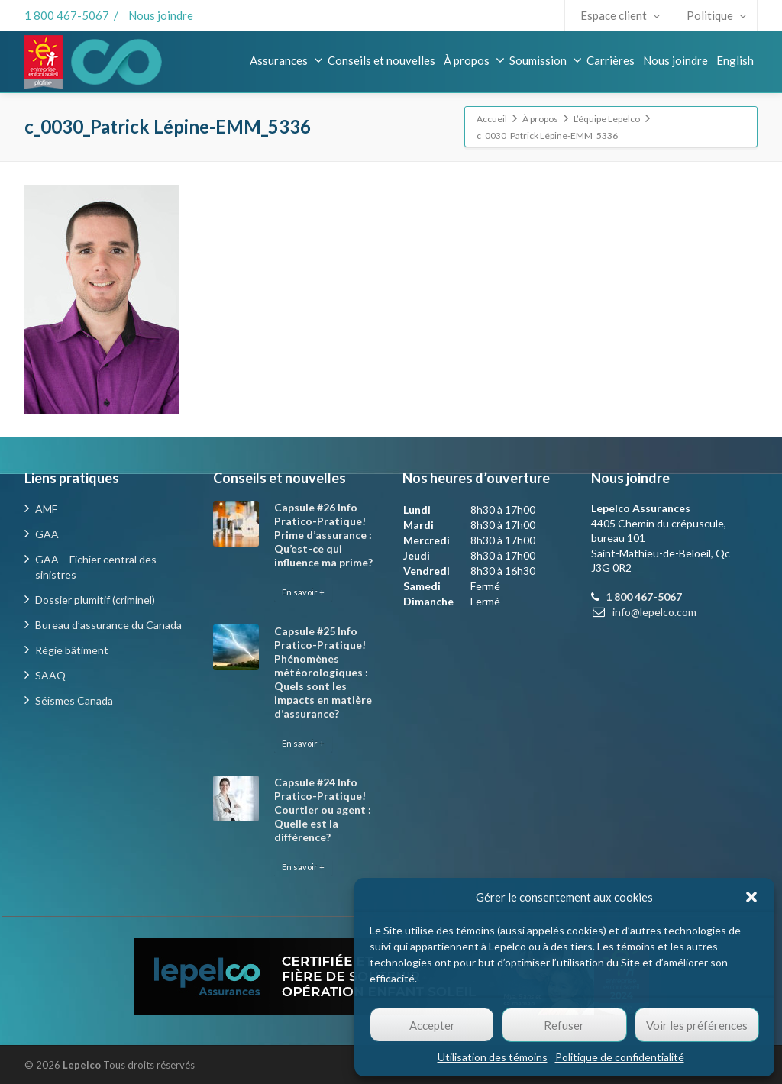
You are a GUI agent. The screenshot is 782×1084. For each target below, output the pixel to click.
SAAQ (50, 675)
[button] (751, 897)
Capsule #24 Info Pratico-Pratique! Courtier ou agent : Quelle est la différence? (322, 810)
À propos (474, 60)
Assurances (286, 60)
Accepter (432, 1025)
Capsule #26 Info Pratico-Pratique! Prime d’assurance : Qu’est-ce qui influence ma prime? (323, 535)
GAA (47, 533)
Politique (716, 15)
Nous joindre (160, 15)
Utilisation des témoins (493, 1056)
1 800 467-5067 (66, 15)
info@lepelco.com (654, 611)
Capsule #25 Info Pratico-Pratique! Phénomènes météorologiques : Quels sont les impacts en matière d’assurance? (323, 672)
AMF (46, 508)
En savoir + (303, 592)
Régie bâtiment (71, 650)
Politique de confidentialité (619, 1056)
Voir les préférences (697, 1025)
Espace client (620, 15)
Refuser (564, 1025)
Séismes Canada (74, 700)
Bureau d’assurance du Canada (108, 624)
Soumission (545, 60)
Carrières (610, 60)
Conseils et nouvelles (381, 60)
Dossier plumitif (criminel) (95, 599)
